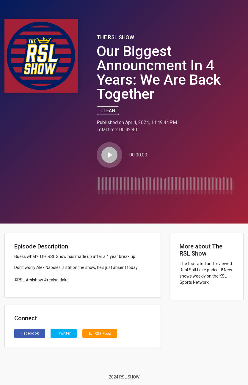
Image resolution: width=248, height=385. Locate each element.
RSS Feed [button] (99, 333)
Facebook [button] (30, 333)
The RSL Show (115, 37)
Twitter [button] (64, 333)
